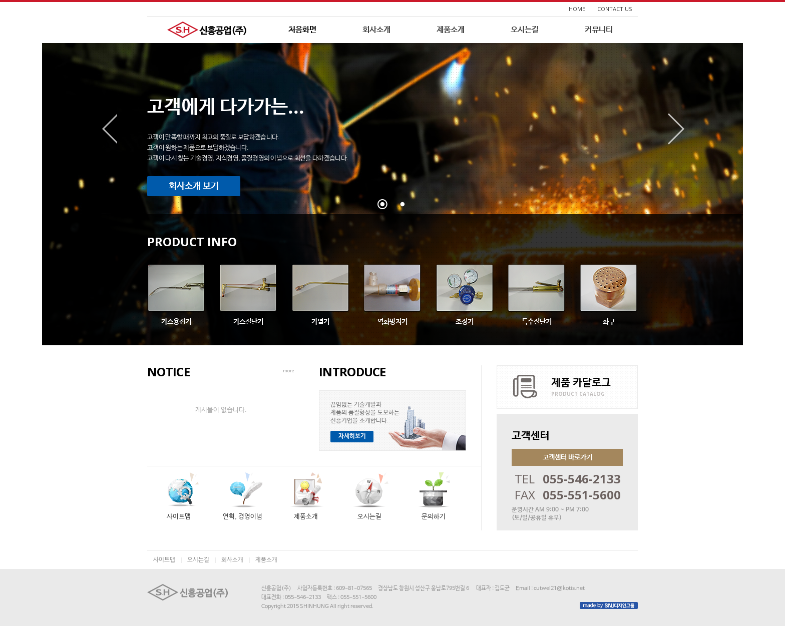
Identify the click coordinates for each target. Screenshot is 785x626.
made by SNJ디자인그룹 (609, 605)
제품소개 (451, 30)
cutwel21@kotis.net (559, 588)
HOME (577, 9)
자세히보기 (352, 436)
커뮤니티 (599, 30)
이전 (108, 129)
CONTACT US (614, 9)
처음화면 (302, 30)
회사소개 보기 (194, 186)
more (288, 370)
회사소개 (376, 30)
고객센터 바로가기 (567, 457)
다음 (676, 129)
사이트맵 (164, 559)
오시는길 (525, 30)
